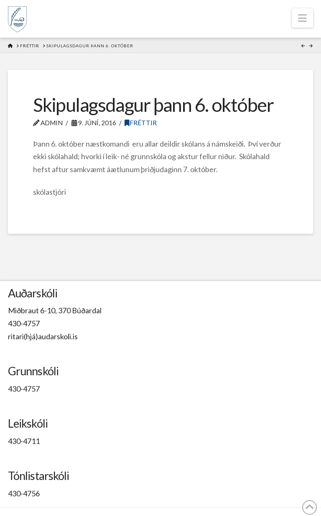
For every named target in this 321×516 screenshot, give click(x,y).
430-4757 (24, 323)
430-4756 (24, 493)
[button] (302, 18)
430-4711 (24, 441)
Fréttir (141, 122)
